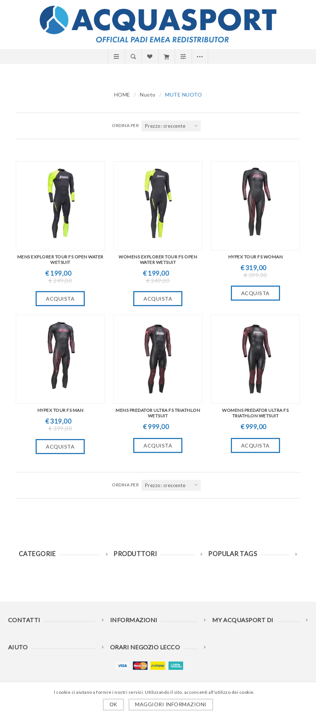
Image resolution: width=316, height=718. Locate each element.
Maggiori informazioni (171, 704)
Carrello (166, 56)
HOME (122, 94)
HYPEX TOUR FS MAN (60, 410)
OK (113, 704)
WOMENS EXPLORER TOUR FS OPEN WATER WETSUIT (158, 259)
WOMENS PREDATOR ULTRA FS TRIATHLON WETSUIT (255, 412)
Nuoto (148, 94)
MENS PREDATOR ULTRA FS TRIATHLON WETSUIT (158, 412)
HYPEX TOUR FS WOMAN (255, 257)
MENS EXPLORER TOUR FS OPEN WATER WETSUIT (60, 259)
